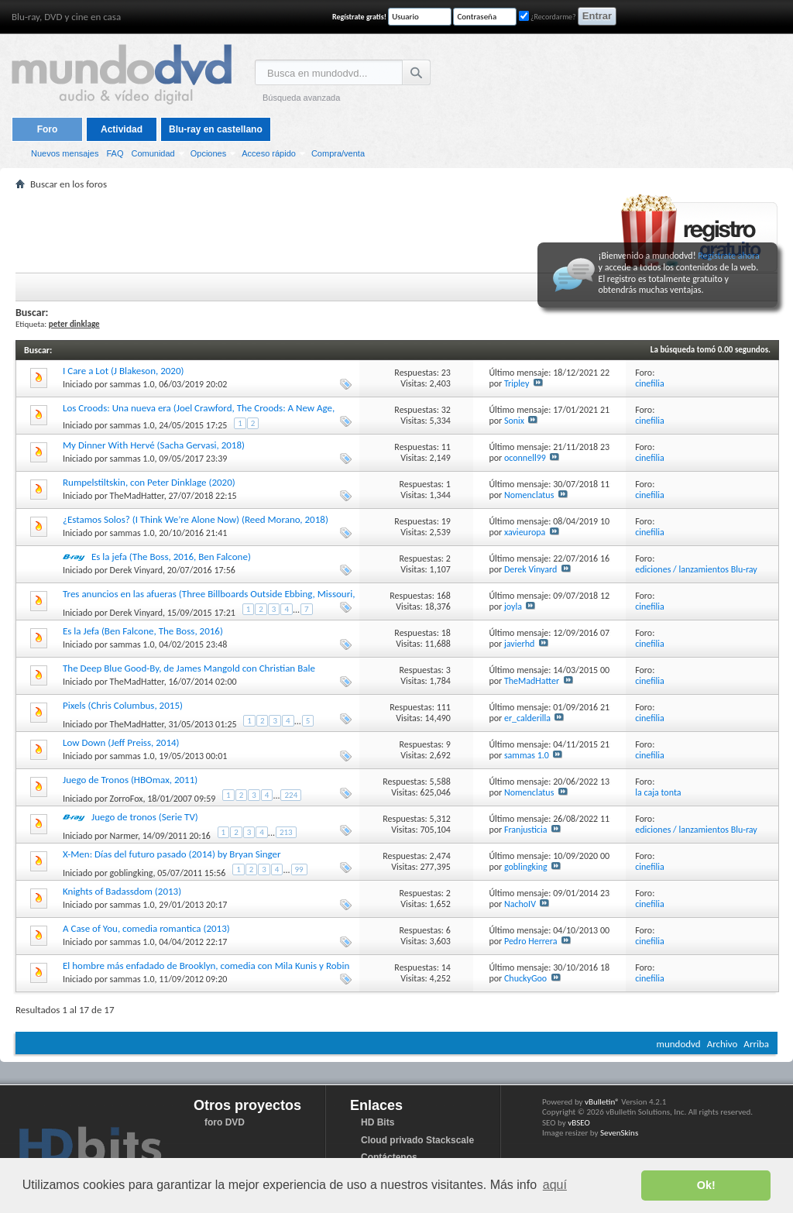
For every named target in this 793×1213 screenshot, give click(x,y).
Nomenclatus (529, 495)
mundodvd (679, 1044)
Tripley (516, 383)
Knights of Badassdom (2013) (122, 891)
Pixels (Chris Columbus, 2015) (123, 705)
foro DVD (224, 1122)
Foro (47, 129)
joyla (513, 606)
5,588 (440, 781)
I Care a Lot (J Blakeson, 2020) (123, 370)
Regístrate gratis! (359, 17)
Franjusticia (526, 829)
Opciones (208, 153)
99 (299, 869)
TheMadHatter (137, 495)
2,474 (440, 855)
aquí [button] (555, 1184)
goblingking (131, 873)
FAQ (114, 153)
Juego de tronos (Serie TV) (144, 817)
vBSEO (579, 1123)
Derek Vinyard (136, 570)
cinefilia (649, 383)
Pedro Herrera (531, 941)
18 (446, 632)
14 (446, 967)
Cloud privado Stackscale (417, 1140)
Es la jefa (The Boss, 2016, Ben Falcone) (171, 556)
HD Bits (377, 1122)
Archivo (722, 1044)
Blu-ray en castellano (216, 129)
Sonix (514, 420)
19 (446, 521)
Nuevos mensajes (64, 153)
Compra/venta (338, 153)
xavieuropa (524, 532)
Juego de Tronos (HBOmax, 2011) (130, 779)
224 (290, 795)
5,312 (440, 818)
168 (444, 595)
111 (444, 707)
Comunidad (152, 153)
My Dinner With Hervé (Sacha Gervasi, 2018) (154, 445)
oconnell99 (525, 457)
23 (446, 372)
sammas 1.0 (132, 384)
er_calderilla (527, 718)
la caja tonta (658, 792)
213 (286, 832)
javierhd (519, 643)
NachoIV (520, 904)
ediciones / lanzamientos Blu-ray (696, 569)
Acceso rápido (269, 153)
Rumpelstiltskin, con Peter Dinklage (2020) (149, 482)
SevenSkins (619, 1133)
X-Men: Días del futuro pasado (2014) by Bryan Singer (172, 854)
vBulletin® (602, 1102)
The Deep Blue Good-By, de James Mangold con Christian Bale (189, 668)
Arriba (756, 1044)
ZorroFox (126, 798)
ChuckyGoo (525, 978)
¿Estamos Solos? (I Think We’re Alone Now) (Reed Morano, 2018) (195, 519)
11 (446, 447)
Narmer (124, 835)
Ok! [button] (706, 1185)
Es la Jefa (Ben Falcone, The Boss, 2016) (143, 631)
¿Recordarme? (547, 17)
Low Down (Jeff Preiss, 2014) (121, 742)
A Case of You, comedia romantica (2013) (146, 928)
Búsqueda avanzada (301, 97)
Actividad (121, 129)
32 (446, 409)
